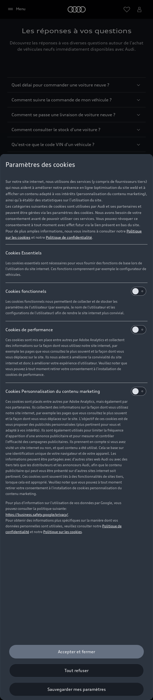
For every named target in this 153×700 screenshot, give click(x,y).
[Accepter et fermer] (76, 651)
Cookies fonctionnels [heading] (76, 291)
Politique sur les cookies (62, 532)
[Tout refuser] (76, 670)
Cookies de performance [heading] (76, 329)
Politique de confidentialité (69, 237)
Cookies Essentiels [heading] (24, 252)
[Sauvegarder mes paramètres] (76, 689)
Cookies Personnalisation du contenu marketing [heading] (76, 391)
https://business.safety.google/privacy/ (37, 514)
